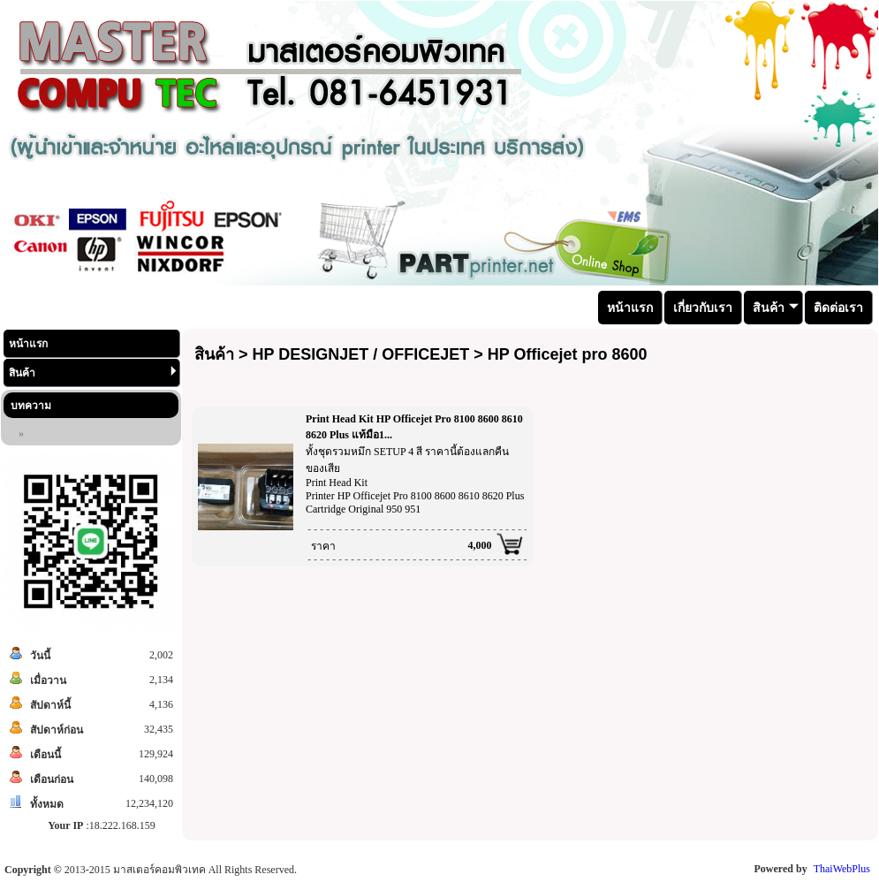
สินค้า (93, 372)
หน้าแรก (28, 344)
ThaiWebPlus (842, 869)
